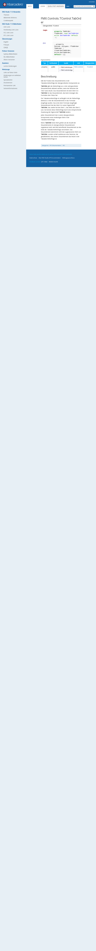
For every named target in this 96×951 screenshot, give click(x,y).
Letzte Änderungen (10, 66)
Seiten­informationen (10, 88)
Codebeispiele (8, 20)
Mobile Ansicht (53, 162)
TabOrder (44, 86)
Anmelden (92, 2)
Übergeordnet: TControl (51, 26)
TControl (90, 67)
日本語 (6, 47)
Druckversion (8, 83)
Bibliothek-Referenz (10, 18)
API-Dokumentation (55, 145)
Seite (30, 6)
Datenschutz (33, 158)
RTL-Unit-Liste (8, 35)
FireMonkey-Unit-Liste (11, 30)
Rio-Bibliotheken (9, 57)
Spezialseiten (8, 80)
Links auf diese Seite (10, 72)
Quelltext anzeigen (56, 6)
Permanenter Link (9, 85)
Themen (6, 15)
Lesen (42, 6)
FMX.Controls (78, 67)
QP (42, 162)
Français (6, 45)
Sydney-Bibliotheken (10, 54)
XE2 (64, 145)
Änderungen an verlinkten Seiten (12, 76)
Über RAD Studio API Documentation (50, 158)
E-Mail (45, 162)
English (6, 42)
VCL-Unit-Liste (8, 33)
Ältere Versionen (9, 60)
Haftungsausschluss (68, 158)
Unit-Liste (7, 27)
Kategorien (45, 145)
